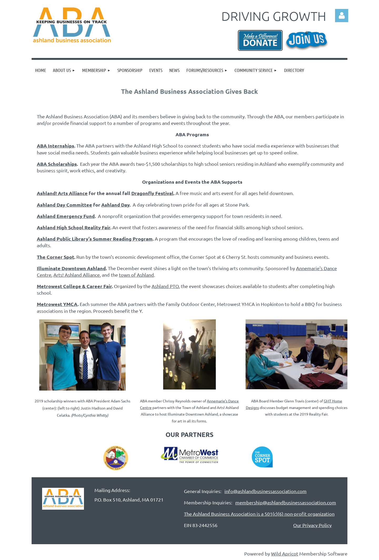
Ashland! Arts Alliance (62, 193)
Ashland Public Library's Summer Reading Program (95, 239)
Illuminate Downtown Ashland (71, 268)
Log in (341, 15)
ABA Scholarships (57, 164)
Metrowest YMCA (57, 304)
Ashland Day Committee (64, 205)
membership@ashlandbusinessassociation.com (285, 502)
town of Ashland (136, 274)
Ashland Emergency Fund (66, 216)
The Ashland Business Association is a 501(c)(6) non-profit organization (259, 514)
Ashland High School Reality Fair (73, 227)
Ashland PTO (165, 286)
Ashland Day (115, 205)
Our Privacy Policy (312, 525)
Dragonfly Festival (152, 193)
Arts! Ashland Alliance (76, 274)
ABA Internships (55, 146)
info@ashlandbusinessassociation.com (266, 491)
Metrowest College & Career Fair (74, 286)
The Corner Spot (55, 257)
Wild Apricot (284, 553)
